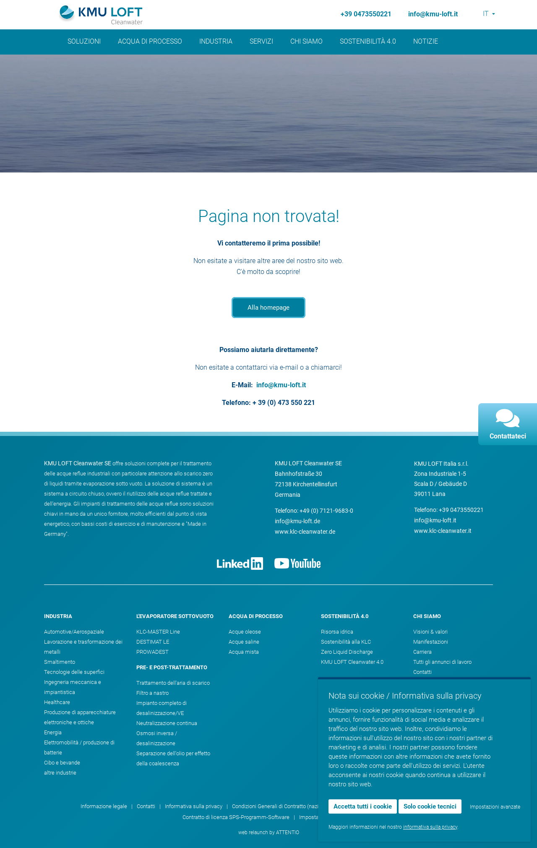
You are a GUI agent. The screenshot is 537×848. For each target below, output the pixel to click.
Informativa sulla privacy (193, 806)
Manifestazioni (430, 642)
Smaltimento (59, 662)
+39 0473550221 (366, 14)
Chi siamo (306, 41)
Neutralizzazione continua (166, 723)
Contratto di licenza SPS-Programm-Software (235, 817)
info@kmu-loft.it (433, 14)
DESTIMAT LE (152, 642)
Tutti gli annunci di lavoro (442, 662)
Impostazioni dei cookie (327, 817)
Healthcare (57, 702)
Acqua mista (244, 652)
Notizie (425, 41)
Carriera (422, 652)
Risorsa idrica (337, 632)
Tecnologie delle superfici (74, 672)
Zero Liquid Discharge (347, 652)
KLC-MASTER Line (158, 632)
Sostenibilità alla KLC (346, 642)
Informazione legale (104, 806)
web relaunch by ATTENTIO (268, 832)
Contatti (422, 672)
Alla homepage (268, 307)
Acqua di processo (150, 41)
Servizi (261, 41)
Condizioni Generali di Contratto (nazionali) (281, 806)
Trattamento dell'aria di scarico (173, 683)
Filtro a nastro (152, 693)
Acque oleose (245, 632)
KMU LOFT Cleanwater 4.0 (352, 662)
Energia (53, 732)
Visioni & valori (430, 632)
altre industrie (60, 773)
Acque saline (244, 642)
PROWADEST (152, 652)
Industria (215, 41)
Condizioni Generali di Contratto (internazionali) (396, 806)
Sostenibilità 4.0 (368, 41)
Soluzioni (84, 41)
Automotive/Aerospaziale (74, 632)
